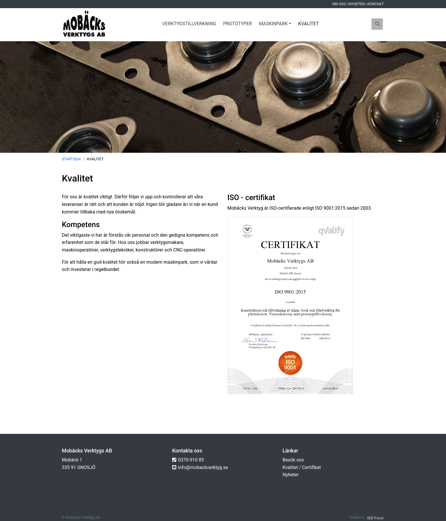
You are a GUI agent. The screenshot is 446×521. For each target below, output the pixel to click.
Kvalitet (308, 23)
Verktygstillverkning (189, 23)
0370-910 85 (191, 460)
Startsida (71, 159)
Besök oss (293, 460)
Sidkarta (357, 517)
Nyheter (356, 4)
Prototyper (237, 23)
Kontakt (375, 4)
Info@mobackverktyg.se (203, 467)
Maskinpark (273, 23)
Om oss (339, 4)
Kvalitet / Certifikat (302, 467)
